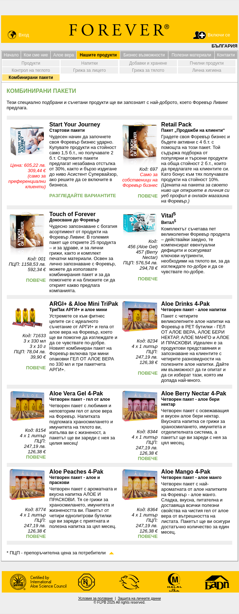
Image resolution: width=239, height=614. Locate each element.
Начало (11, 55)
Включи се (219, 35)
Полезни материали (191, 55)
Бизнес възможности (144, 55)
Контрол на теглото (31, 70)
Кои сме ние (36, 55)
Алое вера (63, 55)
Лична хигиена (206, 70)
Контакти (226, 55)
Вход (24, 35)
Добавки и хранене (148, 63)
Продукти (30, 63)
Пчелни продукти (207, 63)
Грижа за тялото (148, 70)
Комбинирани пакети (31, 77)
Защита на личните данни (139, 598)
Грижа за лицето (89, 70)
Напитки (89, 63)
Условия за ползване (95, 598)
